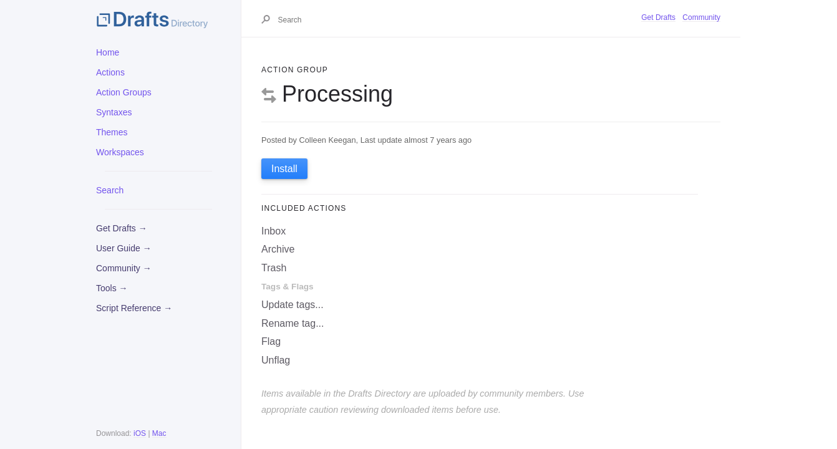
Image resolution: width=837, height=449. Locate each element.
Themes (112, 132)
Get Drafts (658, 17)
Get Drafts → (121, 228)
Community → (124, 268)
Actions (110, 72)
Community (701, 17)
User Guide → (124, 248)
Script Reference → (134, 308)
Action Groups (124, 92)
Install (284, 168)
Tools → (112, 288)
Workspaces (120, 152)
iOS (139, 433)
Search (109, 190)
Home (107, 52)
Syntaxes (114, 112)
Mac (159, 433)
